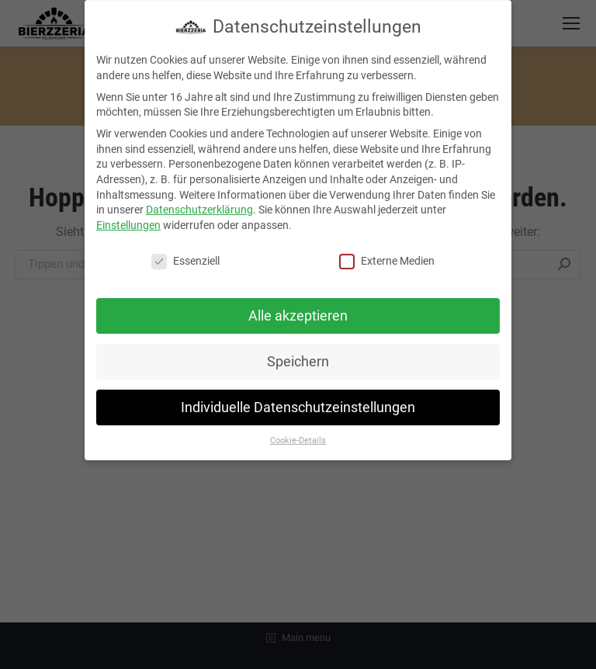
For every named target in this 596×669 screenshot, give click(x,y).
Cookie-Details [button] (298, 435)
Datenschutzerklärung (199, 203)
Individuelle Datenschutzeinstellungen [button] (298, 401)
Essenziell (185, 255)
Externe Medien (387, 255)
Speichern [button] (298, 355)
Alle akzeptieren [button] (298, 309)
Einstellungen (128, 219)
